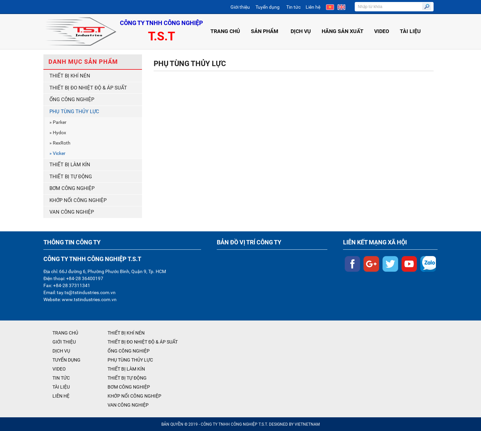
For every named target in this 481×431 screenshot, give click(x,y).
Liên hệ (313, 7)
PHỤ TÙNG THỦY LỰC (74, 112)
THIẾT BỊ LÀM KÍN (69, 165)
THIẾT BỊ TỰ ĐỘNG (70, 177)
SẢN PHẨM (265, 31)
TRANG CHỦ (225, 31)
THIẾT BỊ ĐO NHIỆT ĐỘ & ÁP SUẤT (88, 88)
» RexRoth (59, 143)
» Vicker (57, 153)
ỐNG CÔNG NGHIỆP (71, 99)
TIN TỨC (61, 378)
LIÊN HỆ (60, 396)
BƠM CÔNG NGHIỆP (72, 188)
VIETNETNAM (307, 424)
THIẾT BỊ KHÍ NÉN (69, 76)
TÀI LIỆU (410, 31)
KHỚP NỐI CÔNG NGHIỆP (78, 200)
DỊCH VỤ (301, 31)
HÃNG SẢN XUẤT (342, 31)
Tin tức (293, 7)
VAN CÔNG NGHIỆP (71, 212)
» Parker (57, 122)
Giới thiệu (240, 7)
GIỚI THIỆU (64, 342)
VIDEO (381, 31)
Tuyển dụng (268, 7)
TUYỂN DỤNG (66, 360)
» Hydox (57, 132)
